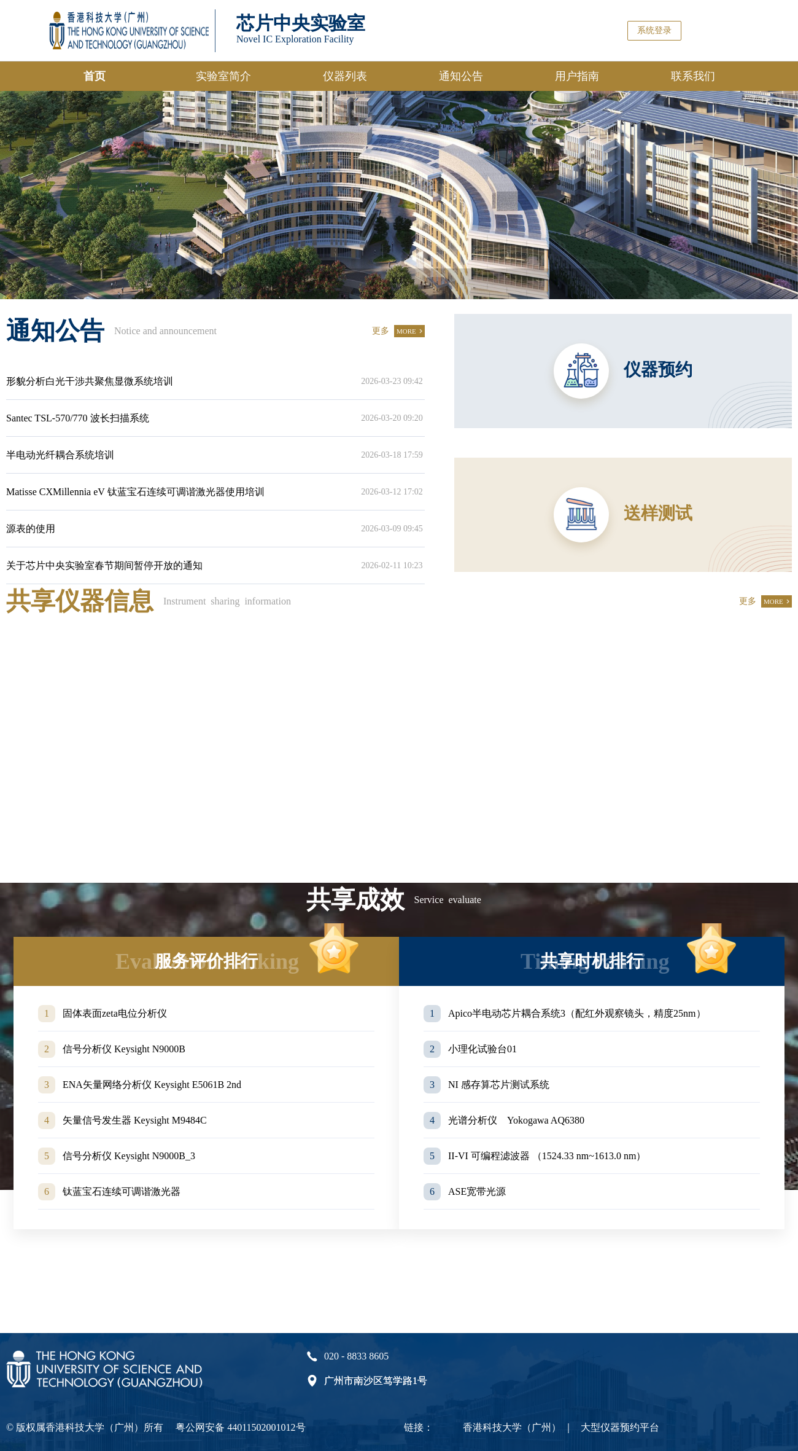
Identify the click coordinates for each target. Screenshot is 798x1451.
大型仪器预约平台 (620, 1427)
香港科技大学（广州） (512, 1427)
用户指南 (577, 76)
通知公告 (461, 76)
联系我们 (693, 76)
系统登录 (654, 30)
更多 (380, 330)
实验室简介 (223, 76)
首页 (94, 76)
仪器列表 (345, 76)
